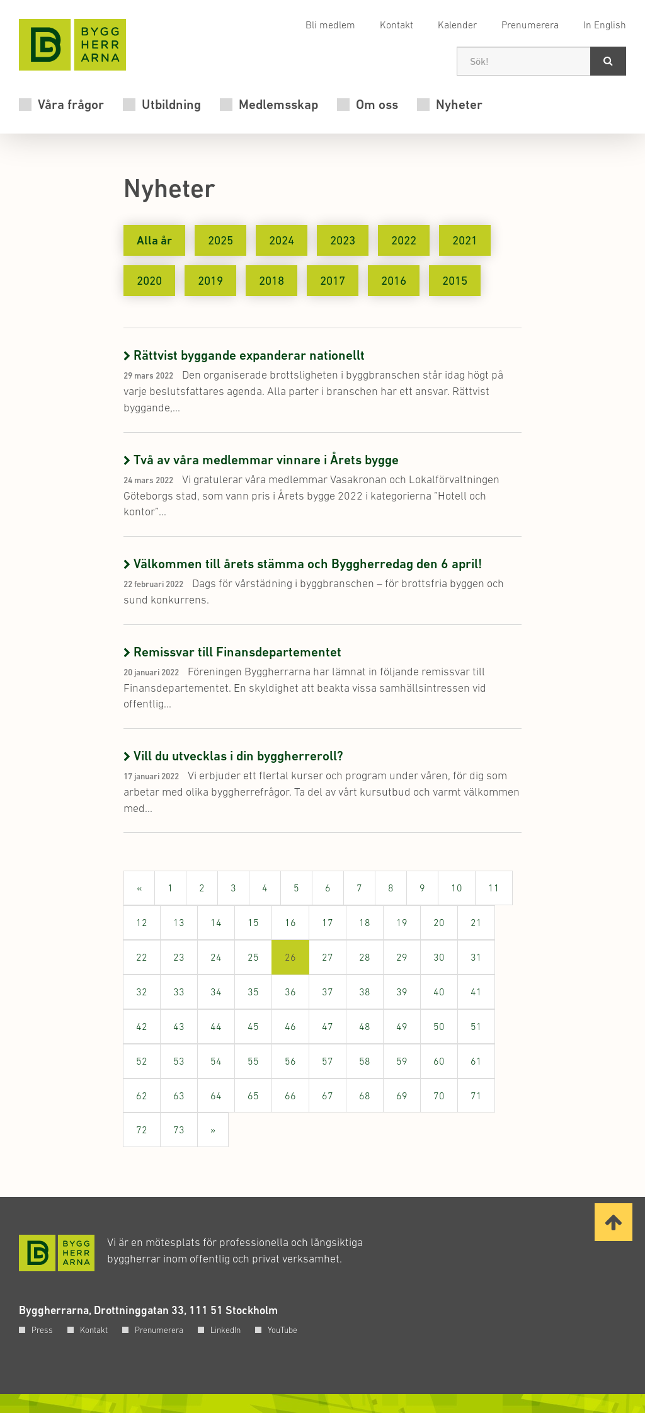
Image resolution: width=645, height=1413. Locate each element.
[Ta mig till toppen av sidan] (613, 1222)
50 (439, 1026)
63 (179, 1095)
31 (476, 957)
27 (327, 957)
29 (402, 957)
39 (402, 991)
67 (327, 1095)
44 (216, 1026)
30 (439, 957)
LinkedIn (225, 1330)
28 (364, 957)
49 (402, 1026)
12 (141, 922)
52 (141, 1061)
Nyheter (459, 104)
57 (327, 1061)
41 (476, 991)
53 (179, 1061)
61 (476, 1061)
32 (141, 991)
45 (253, 1026)
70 (439, 1095)
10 (456, 887)
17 (327, 922)
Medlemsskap (278, 104)
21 (476, 922)
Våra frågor (71, 104)
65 (253, 1095)
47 (327, 1026)
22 (141, 957)
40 (439, 991)
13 (179, 922)
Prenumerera (530, 24)
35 (253, 991)
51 (476, 1026)
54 (216, 1061)
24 (216, 957)
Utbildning (171, 104)
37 (327, 991)
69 (402, 1095)
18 (364, 922)
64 (216, 1095)
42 (141, 1026)
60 (439, 1061)
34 (216, 991)
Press (42, 1330)
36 (290, 991)
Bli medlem (330, 24)
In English (604, 24)
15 (253, 922)
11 (493, 887)
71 (476, 1095)
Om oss (377, 104)
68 (364, 1095)
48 (364, 1026)
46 (290, 1026)
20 (439, 922)
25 (253, 957)
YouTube (282, 1330)
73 (179, 1129)
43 (179, 1026)
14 (216, 922)
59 (402, 1061)
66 (290, 1095)
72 (141, 1129)
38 (364, 991)
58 (364, 1061)
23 (179, 957)
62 (141, 1095)
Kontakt (396, 24)
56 (290, 1061)
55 (253, 1061)
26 (297, 962)
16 (290, 922)
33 (179, 991)
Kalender (457, 24)
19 (402, 922)
